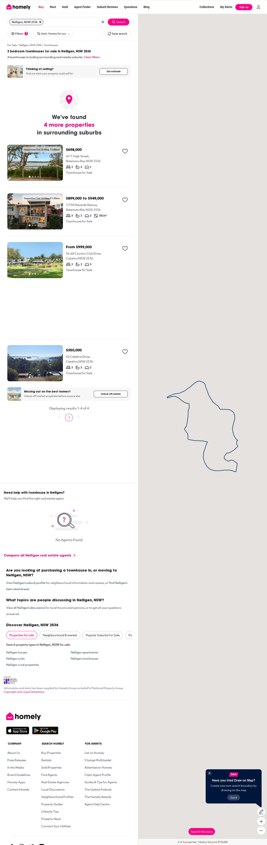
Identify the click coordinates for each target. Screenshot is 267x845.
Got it (233, 797)
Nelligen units (15, 658)
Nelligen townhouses (84, 658)
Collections (206, 6)
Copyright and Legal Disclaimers (24, 692)
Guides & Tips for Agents (100, 782)
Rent (53, 6)
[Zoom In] (261, 821)
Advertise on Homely (98, 767)
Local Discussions (52, 789)
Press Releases (16, 760)
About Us (13, 753)
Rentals (46, 760)
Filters (19, 34)
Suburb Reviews (107, 6)
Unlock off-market (111, 394)
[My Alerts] (226, 7)
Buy (41, 6)
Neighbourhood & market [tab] (60, 635)
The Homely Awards (97, 797)
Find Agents (49, 775)
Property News (51, 819)
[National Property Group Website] (10, 679)
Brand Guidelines (18, 775)
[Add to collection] (125, 151)
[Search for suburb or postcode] (71, 22)
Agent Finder (82, 6)
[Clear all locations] (102, 22)
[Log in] (258, 7)
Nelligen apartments (84, 652)
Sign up (243, 7)
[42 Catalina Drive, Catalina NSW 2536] (69, 363)
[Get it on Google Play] (45, 730)
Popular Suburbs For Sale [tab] (103, 635)
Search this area (202, 831)
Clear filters (92, 57)
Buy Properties (51, 753)
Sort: (53, 33)
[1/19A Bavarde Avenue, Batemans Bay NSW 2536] (69, 211)
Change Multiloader (98, 760)
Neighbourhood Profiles (57, 797)
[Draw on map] (261, 812)
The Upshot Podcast (98, 789)
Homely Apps (16, 782)
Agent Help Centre (97, 804)
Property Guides (52, 804)
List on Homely (94, 753)
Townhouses (51, 45)
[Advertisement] (69, 308)
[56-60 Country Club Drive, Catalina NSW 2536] (69, 260)
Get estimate (114, 71)
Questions (130, 6)
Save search (117, 34)
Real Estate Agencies (55, 782)
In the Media (15, 767)
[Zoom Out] (261, 830)
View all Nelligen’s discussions (25, 608)
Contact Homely (18, 789)
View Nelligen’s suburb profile (25, 583)
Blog (147, 6)
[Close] (209, 773)
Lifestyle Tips (50, 811)
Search (118, 22)
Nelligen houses (16, 652)
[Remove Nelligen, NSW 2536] (40, 22)
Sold (65, 6)
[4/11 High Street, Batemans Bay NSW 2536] (69, 163)
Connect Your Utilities (56, 826)
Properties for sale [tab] (21, 635)
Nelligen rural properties (22, 665)
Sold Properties (51, 767)
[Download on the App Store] (19, 730)
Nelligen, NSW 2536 (30, 45)
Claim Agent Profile (97, 775)
